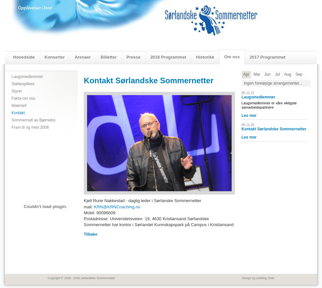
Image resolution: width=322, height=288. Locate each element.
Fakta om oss (23, 98)
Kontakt (18, 113)
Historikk (205, 57)
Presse (133, 57)
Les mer (249, 115)
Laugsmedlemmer (27, 76)
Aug (287, 74)
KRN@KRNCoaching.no (117, 206)
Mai (257, 74)
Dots (271, 278)
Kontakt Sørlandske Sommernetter (274, 129)
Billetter (108, 57)
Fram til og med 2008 (30, 127)
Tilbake (90, 234)
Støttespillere (23, 84)
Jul (277, 74)
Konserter (55, 57)
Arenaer (83, 57)
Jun (267, 74)
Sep (298, 74)
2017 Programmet (268, 57)
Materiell (19, 105)
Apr (246, 74)
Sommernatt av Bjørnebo (33, 120)
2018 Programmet (168, 57)
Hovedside (24, 57)
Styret (17, 91)
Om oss (232, 56)
